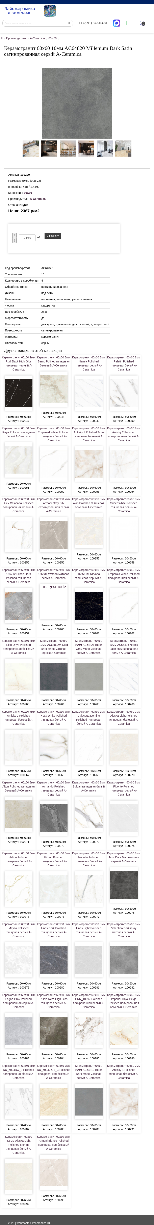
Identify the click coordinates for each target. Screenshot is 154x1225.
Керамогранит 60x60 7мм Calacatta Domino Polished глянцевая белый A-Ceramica (88, 717)
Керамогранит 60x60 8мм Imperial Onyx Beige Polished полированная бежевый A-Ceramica (123, 1001)
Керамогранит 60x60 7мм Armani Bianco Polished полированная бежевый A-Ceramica (53, 1142)
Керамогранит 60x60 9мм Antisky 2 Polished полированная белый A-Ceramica (123, 434)
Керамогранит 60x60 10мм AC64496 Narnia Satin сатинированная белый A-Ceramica (123, 646)
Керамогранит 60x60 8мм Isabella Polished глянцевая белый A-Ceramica (88, 859)
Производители (16, 38)
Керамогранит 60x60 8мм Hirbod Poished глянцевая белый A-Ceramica (53, 859)
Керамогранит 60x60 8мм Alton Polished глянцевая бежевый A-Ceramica (18, 786)
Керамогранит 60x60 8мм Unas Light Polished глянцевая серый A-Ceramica (88, 930)
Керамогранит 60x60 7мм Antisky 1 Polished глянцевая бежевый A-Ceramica (123, 1071)
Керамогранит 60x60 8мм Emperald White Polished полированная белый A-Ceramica (123, 576)
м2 (38, 237)
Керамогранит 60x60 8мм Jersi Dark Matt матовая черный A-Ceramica (123, 857)
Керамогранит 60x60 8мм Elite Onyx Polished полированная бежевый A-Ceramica (18, 646)
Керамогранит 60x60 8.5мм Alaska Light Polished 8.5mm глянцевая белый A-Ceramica (18, 1144)
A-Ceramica (37, 38)
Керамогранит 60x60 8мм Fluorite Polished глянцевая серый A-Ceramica (123, 788)
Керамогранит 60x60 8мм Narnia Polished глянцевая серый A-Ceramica (88, 363)
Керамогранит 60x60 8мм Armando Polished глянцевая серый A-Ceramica (53, 788)
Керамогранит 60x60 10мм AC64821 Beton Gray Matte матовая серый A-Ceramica (89, 646)
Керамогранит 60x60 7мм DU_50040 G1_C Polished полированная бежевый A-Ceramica (53, 1071)
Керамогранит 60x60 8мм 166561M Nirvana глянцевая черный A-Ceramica (88, 576)
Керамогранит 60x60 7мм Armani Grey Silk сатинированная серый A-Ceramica (53, 505)
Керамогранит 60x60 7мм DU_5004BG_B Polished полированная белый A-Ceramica (18, 1071)
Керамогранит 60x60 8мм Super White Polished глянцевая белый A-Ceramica (123, 505)
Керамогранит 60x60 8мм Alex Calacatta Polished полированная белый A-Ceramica (18, 505)
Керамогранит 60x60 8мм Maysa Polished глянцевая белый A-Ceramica (18, 930)
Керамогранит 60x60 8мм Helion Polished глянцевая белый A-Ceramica (18, 859)
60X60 (52, 38)
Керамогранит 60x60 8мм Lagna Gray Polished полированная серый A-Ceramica (18, 1001)
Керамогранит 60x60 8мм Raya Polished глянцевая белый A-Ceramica (18, 432)
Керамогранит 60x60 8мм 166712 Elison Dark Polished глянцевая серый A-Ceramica (18, 576)
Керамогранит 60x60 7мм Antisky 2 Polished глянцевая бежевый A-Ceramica (18, 717)
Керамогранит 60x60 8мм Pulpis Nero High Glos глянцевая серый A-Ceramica (53, 1001)
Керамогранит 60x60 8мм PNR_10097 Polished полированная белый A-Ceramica (88, 1001)
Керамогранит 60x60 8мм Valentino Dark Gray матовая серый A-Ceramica (123, 930)
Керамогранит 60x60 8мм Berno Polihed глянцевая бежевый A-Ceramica (53, 361)
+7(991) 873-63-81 (93, 23)
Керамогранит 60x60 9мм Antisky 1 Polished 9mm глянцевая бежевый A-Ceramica (88, 434)
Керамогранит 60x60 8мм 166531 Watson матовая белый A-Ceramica (53, 574)
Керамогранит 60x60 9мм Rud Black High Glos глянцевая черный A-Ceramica (18, 363)
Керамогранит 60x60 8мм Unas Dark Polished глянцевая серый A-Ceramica (53, 930)
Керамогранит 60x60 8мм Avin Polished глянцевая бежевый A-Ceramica (88, 503)
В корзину (53, 235)
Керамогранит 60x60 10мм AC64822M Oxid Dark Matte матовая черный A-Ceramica (53, 646)
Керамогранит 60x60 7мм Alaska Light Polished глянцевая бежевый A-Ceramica (123, 717)
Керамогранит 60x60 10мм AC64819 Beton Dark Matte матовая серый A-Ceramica (89, 1071)
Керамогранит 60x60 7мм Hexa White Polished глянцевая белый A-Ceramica (53, 717)
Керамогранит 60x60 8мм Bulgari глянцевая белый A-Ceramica (88, 786)
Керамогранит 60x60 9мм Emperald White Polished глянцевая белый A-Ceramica (53, 434)
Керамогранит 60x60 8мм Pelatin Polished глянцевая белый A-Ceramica (123, 363)
